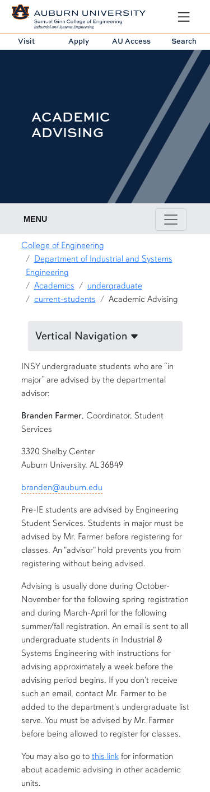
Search (184, 41)
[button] (105, 336)
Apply (78, 41)
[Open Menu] (183, 16)
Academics (54, 285)
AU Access (131, 41)
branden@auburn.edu (61, 487)
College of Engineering (62, 245)
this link (105, 756)
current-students (65, 299)
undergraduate (114, 285)
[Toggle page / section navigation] (170, 219)
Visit (26, 41)
